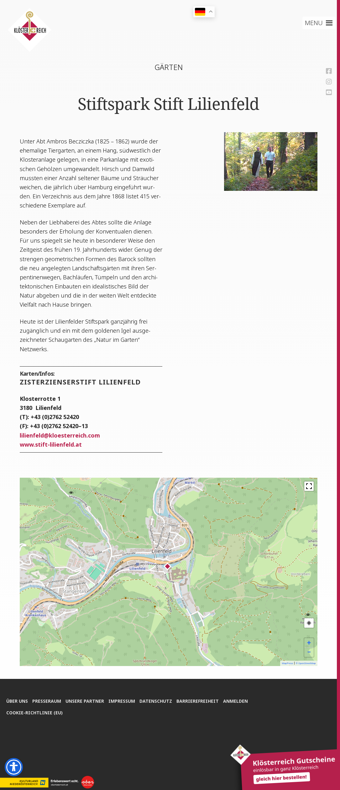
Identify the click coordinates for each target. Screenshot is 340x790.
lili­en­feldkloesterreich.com (60, 435)
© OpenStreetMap (306, 663)
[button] (314, 23)
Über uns (17, 701)
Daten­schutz (157, 701)
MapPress (287, 663)
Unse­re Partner (85, 701)
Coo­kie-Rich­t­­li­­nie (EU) (34, 712)
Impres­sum (122, 701)
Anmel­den (237, 701)
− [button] (309, 652)
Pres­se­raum (47, 701)
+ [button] (309, 643)
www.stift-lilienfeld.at (51, 444)
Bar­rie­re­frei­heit (199, 701)
